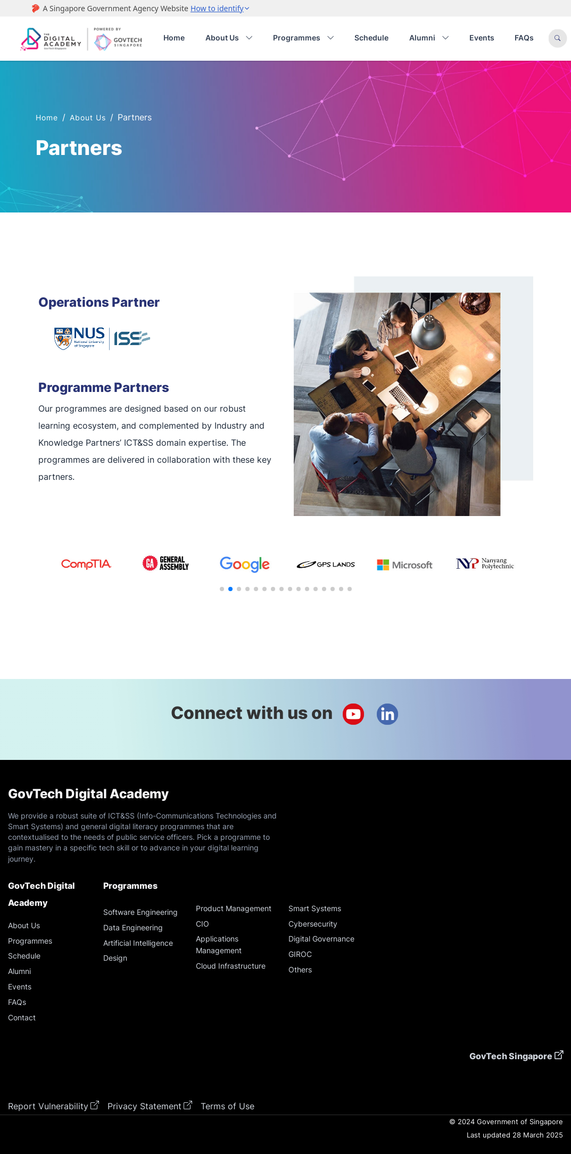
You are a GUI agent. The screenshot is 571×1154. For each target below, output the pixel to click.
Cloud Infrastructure (231, 965)
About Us (88, 117)
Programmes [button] (303, 38)
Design (115, 957)
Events (481, 37)
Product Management (233, 908)
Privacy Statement (144, 1106)
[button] (222, 589)
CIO (202, 923)
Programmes (30, 940)
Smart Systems (314, 908)
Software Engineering (140, 911)
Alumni (19, 971)
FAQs (524, 37)
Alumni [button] (429, 38)
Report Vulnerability (48, 1106)
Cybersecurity (312, 923)
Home (174, 37)
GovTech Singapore (510, 1056)
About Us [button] (229, 38)
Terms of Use (227, 1106)
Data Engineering (133, 927)
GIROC (300, 954)
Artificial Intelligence (138, 942)
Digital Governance (321, 938)
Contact (22, 1017)
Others (300, 969)
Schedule (371, 37)
